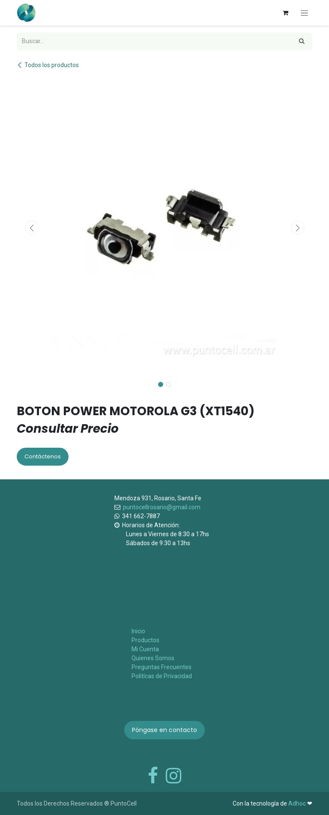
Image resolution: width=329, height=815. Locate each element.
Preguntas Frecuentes (161, 667)
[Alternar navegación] (304, 13)
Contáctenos (42, 456)
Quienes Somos (153, 658)
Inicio (138, 631)
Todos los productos (48, 65)
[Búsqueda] (301, 41)
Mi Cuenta (145, 649)
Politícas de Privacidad (162, 676)
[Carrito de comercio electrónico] (285, 13)
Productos (145, 640)
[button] (31, 227)
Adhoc (297, 803)
